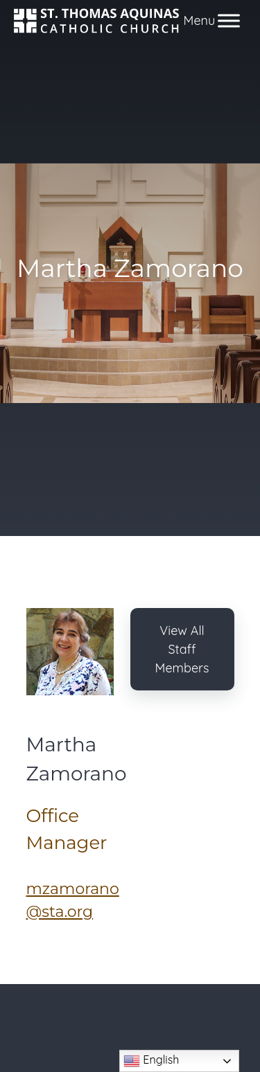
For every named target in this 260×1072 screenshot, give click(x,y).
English (151, 1061)
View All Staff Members (182, 649)
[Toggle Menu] (229, 20)
